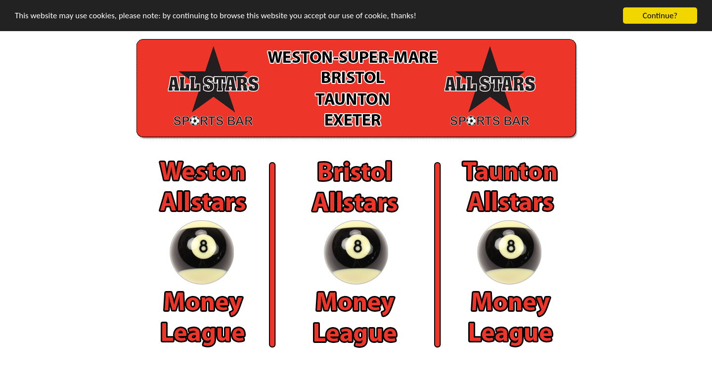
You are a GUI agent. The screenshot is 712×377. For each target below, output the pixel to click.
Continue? (660, 15)
